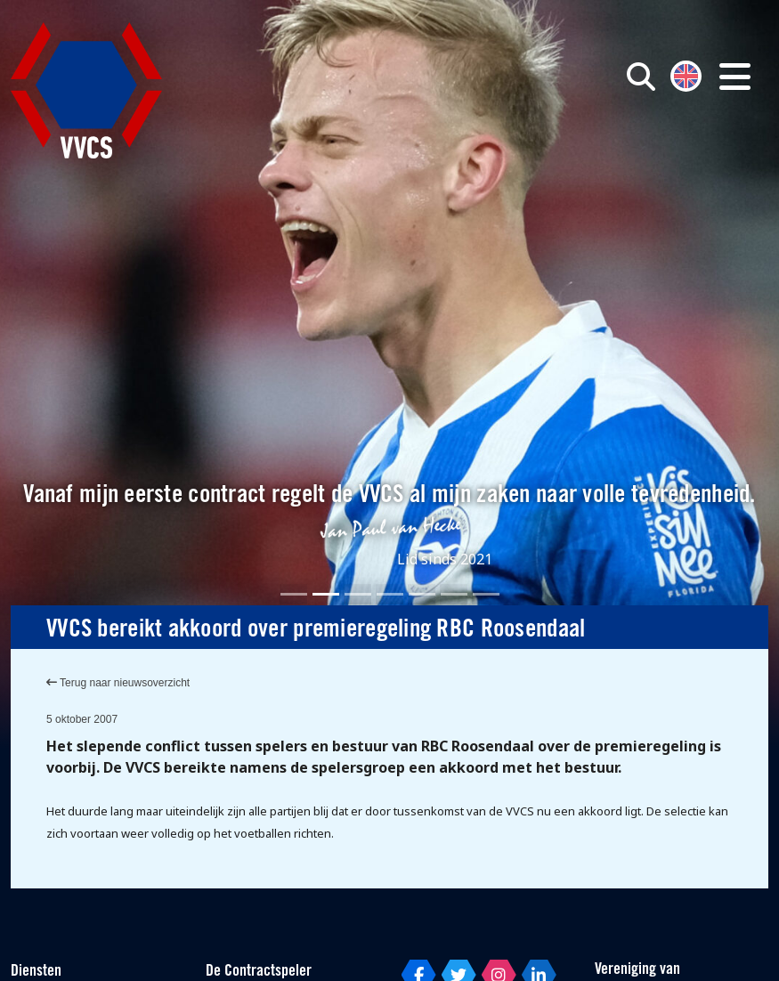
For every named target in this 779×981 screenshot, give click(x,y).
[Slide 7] (486, 594)
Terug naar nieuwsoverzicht (118, 683)
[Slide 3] (358, 594)
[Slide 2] (325, 594)
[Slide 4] (390, 594)
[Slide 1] (293, 594)
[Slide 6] (454, 594)
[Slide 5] (422, 594)
